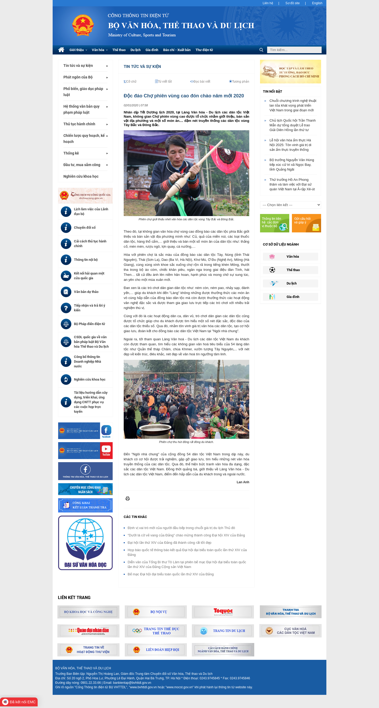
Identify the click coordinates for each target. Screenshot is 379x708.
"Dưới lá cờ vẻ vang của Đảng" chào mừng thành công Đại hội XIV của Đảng (186, 535)
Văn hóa (100, 50)
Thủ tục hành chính (79, 124)
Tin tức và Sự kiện (142, 66)
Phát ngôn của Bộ (78, 77)
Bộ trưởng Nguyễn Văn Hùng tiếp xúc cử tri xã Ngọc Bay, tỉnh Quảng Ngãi (292, 164)
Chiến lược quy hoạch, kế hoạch (84, 138)
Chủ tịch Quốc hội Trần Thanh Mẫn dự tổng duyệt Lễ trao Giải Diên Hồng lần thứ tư (293, 125)
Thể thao (119, 50)
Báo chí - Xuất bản (177, 50)
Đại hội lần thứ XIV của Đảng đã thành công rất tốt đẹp (169, 543)
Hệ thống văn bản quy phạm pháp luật (81, 109)
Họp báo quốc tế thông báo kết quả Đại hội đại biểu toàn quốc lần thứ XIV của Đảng (187, 552)
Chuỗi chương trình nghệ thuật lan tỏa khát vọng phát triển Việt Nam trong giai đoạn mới (293, 105)
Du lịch (136, 50)
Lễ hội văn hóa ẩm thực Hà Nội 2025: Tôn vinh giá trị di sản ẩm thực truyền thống (290, 145)
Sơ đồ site (293, 3)
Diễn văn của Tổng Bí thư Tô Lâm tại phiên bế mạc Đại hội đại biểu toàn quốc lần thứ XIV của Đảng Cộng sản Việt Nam (187, 564)
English (317, 3)
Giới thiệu (78, 50)
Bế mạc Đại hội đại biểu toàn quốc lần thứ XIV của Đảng (171, 574)
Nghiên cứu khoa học (80, 176)
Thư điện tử (204, 50)
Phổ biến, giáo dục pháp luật (83, 92)
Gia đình (152, 50)
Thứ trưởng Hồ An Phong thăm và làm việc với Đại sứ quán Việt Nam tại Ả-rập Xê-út (292, 184)
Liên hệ (268, 3)
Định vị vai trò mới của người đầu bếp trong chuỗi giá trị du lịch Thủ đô (181, 528)
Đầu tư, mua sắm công (81, 165)
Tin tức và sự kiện (78, 65)
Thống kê (71, 153)
